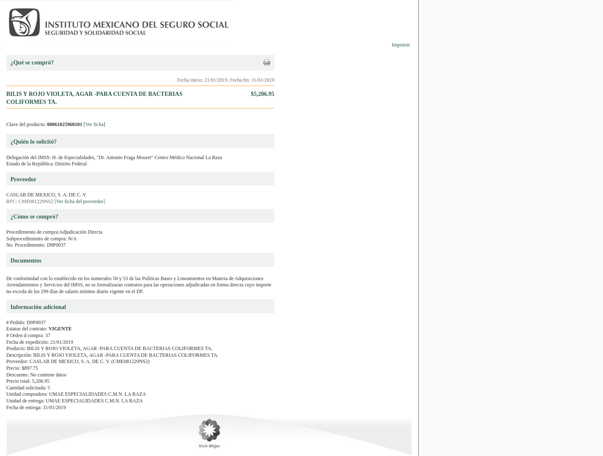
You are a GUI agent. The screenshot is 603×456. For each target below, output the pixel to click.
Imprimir (401, 45)
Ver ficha (94, 124)
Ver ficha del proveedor (79, 201)
